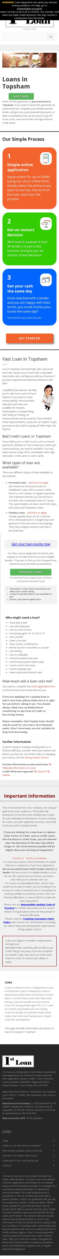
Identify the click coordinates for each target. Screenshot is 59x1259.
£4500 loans (24, 994)
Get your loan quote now (30, 544)
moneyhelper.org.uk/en (29, 8)
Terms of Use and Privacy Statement (22, 1145)
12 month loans (19, 998)
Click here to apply (38, 482)
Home (5, 1140)
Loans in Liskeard (14, 987)
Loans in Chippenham (35, 987)
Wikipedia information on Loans (27, 766)
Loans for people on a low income (31, 1001)
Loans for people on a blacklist (21, 1012)
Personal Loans (30, 572)
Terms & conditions (36, 858)
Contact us (18, 858)
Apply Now (21, 96)
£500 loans (38, 994)
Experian (40, 771)
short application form (43, 686)
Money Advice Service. (37, 757)
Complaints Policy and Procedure (21, 1160)
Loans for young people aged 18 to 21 (25, 1005)
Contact (7, 1165)
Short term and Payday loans (27, 1016)
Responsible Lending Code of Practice (22, 1150)
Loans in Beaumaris (30, 991)
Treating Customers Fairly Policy (20, 1155)
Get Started (29, 338)
